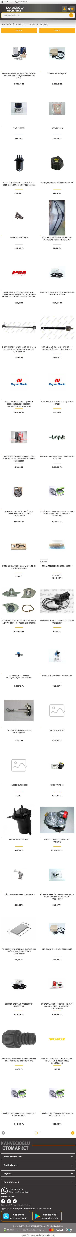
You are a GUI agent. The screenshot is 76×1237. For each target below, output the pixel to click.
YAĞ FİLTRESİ (18, 128)
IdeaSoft (24, 1235)
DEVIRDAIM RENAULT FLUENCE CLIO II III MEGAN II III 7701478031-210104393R (19, 622)
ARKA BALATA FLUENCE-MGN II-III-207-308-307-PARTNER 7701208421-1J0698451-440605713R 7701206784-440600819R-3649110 (19, 294)
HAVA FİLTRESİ (57, 128)
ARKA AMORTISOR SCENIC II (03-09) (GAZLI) (57, 403)
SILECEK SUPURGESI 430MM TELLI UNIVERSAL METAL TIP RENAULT (57, 239)
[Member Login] (64, 9)
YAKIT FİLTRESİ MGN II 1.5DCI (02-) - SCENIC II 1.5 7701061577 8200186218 (19, 184)
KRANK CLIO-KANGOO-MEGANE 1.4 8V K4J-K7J (57, 458)
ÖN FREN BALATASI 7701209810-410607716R (19, 1005)
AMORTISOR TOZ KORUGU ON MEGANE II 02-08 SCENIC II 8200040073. (19, 1060)
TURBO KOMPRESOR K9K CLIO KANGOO (57, 841)
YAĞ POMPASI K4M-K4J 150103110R (19, 894)
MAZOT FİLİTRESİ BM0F (19, 840)
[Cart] (72, 9)
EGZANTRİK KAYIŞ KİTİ (57, 73)
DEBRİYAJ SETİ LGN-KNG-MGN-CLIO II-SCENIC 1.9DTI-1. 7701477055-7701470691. (57, 513)
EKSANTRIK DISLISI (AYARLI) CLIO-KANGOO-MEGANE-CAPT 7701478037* (19, 513)
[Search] (38, 15)
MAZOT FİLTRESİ (57, 785)
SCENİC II (44, 24)
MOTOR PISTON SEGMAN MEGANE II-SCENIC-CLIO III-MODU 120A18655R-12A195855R (19, 459)
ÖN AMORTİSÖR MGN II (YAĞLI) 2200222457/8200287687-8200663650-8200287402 (19, 404)
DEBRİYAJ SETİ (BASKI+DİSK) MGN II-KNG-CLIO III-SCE (57, 1114)
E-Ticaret (32, 1235)
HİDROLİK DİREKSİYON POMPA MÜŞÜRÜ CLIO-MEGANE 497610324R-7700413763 (57, 896)
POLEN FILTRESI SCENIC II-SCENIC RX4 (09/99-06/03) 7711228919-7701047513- (19, 951)
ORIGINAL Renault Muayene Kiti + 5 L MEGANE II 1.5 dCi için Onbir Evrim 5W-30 (19, 75)
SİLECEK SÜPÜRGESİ (18, 785)
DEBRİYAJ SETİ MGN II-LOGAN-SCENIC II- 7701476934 (19, 1114)
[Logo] (15, 9)
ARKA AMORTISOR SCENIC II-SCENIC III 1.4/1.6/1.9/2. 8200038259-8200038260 (57, 1061)
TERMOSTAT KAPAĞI (19, 238)
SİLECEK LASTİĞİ (57, 730)
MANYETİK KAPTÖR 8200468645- (57, 675)
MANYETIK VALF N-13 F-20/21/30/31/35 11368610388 (19, 676)
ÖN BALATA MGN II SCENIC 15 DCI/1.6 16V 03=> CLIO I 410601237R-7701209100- (57, 1006)
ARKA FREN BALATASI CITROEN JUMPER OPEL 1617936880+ (57, 293)
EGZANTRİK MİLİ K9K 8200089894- (57, 566)
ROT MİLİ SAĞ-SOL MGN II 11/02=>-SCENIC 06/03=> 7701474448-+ (57, 348)
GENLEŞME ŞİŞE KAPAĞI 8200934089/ (57, 183)
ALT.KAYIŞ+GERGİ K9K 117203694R (57, 949)
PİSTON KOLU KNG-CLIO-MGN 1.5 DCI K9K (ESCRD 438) (19, 567)
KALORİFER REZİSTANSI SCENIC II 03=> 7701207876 (57, 622)
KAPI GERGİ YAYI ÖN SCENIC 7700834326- (18, 731)
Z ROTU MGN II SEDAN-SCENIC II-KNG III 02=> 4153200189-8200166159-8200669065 (19, 349)
